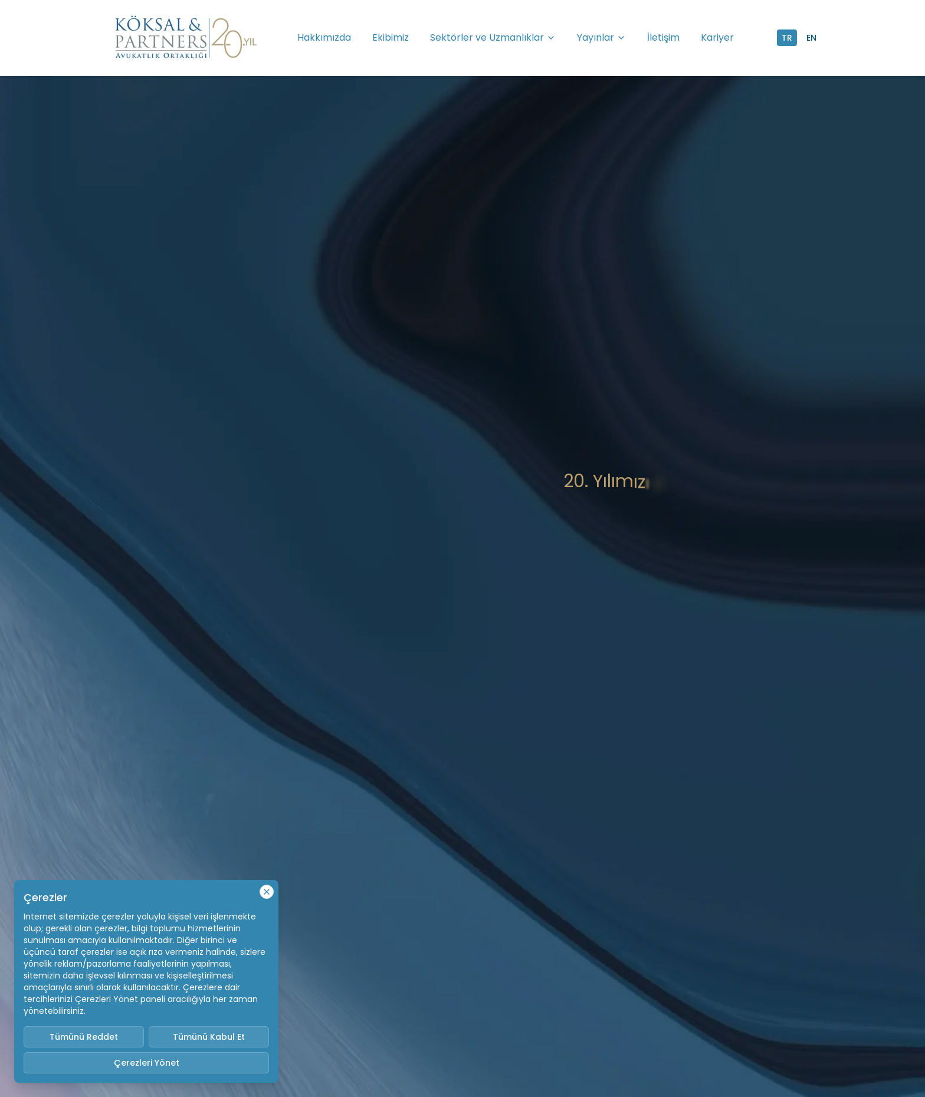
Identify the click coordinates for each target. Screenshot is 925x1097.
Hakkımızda (324, 37)
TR (787, 38)
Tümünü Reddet (84, 1037)
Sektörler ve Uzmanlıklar (493, 37)
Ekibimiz (390, 37)
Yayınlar (601, 37)
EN (811, 38)
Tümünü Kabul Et (209, 1037)
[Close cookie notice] (267, 892)
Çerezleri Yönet (146, 1063)
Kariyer (717, 37)
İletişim (663, 37)
